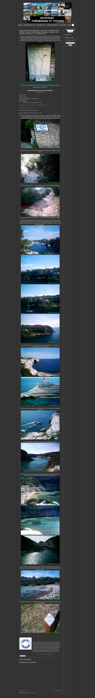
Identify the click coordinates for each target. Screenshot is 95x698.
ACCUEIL (20, 25)
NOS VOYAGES (63, 25)
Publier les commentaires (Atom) (31, 692)
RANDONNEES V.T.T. (41, 25)
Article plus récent (23, 690)
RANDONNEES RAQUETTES (52, 25)
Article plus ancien (57, 690)
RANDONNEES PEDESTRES (29, 25)
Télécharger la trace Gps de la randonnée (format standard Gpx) (32, 105)
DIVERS (69, 25)
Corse (38, 654)
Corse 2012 (41, 654)
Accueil (40, 690)
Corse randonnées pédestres (48, 654)
